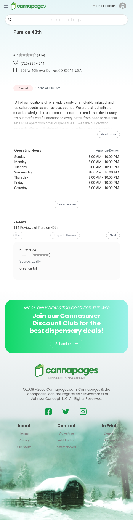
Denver (109, 433)
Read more (108, 134)
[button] (104, 5)
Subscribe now (66, 344)
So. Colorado (109, 440)
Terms (24, 433)
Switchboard (66, 447)
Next (113, 235)
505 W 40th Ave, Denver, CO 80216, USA (47, 70)
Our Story (24, 447)
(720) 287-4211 (29, 63)
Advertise (66, 433)
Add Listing (66, 440)
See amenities (66, 204)
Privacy (24, 440)
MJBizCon (109, 447)
